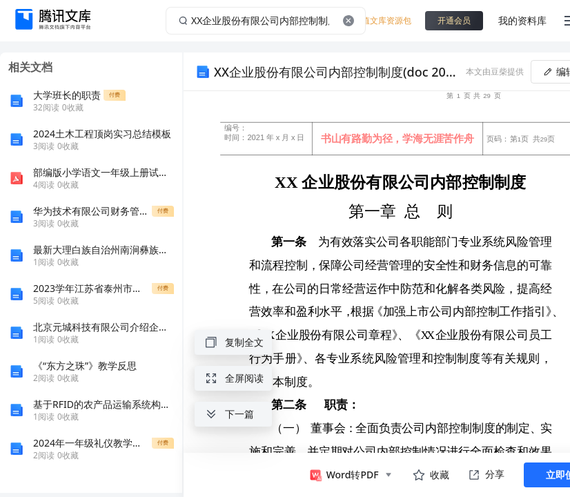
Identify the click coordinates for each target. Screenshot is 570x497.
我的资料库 (522, 20)
